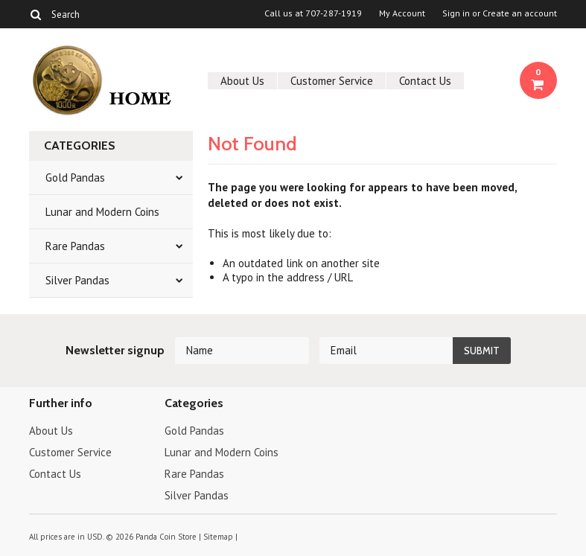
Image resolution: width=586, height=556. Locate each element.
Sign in (456, 13)
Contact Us (425, 81)
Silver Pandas (77, 280)
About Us (242, 81)
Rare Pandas (75, 246)
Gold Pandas (75, 177)
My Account (402, 13)
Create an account (520, 13)
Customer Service (331, 81)
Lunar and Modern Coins (102, 212)
